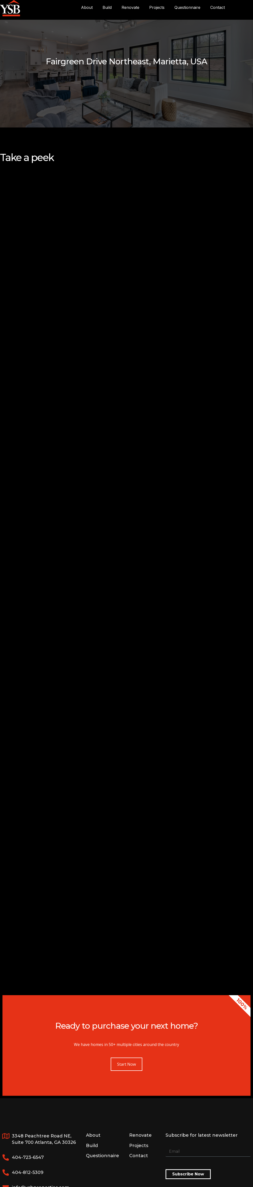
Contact (217, 7)
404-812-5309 (27, 1172)
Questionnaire (187, 7)
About (87, 7)
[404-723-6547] (5, 1157)
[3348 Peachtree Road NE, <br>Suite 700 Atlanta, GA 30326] (5, 1136)
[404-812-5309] (5, 1172)
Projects (157, 7)
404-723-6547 (28, 1157)
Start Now (126, 1064)
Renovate (130, 7)
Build (107, 7)
